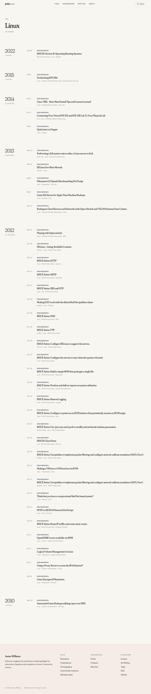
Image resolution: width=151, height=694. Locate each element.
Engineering (69, 4)
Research (64, 659)
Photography (66, 667)
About (92, 4)
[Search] (140, 4)
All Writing (125, 663)
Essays (124, 659)
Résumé (94, 667)
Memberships (66, 675)
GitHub (124, 675)
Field (57, 4)
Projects (94, 663)
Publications (65, 663)
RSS (123, 671)
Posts (93, 659)
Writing (82, 4)
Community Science (69, 671)
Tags (123, 667)
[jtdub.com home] (10, 4)
